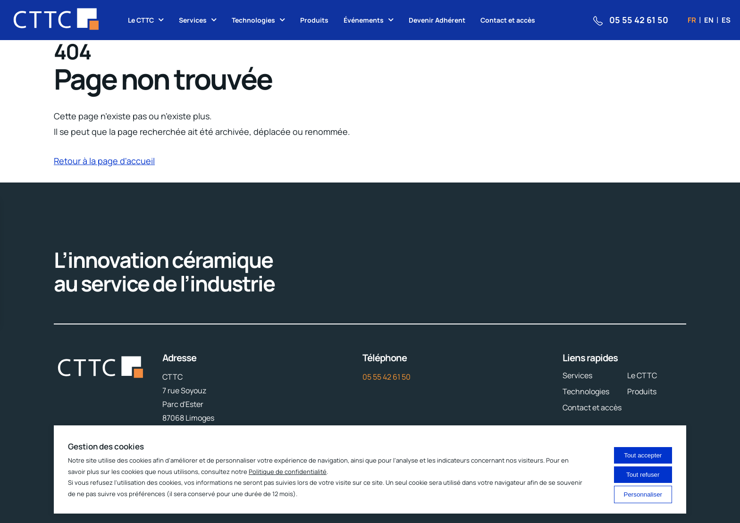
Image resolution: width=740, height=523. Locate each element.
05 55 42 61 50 (386, 377)
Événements (364, 20)
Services (193, 20)
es (726, 20)
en (709, 20)
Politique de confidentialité (288, 471)
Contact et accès (507, 20)
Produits (314, 20)
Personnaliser (643, 494)
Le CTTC (141, 20)
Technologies (253, 20)
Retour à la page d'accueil (104, 160)
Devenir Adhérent (437, 20)
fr (692, 20)
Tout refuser (642, 474)
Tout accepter (643, 455)
